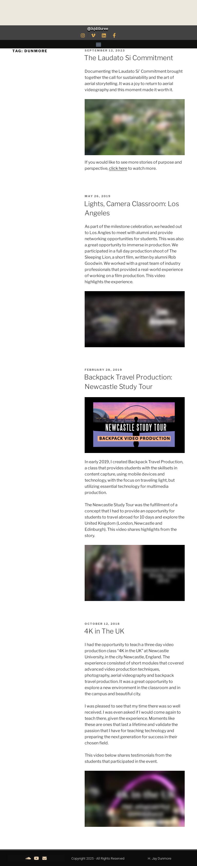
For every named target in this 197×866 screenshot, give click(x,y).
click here (118, 168)
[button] (98, 44)
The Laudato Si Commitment (128, 58)
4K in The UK (104, 631)
